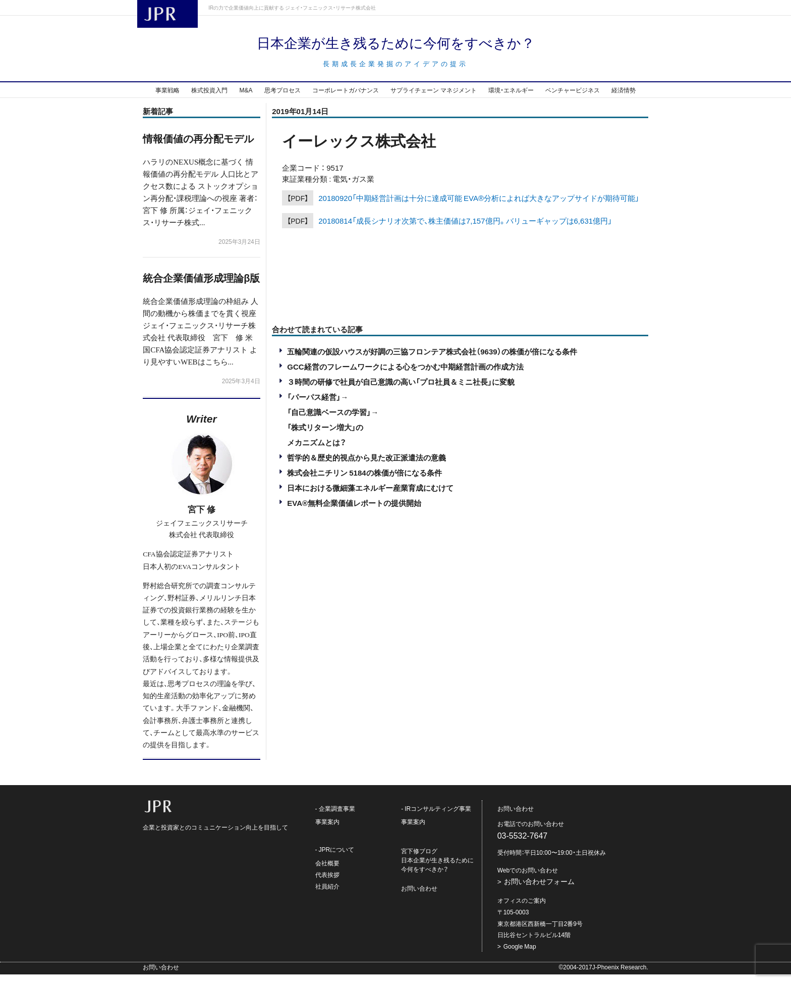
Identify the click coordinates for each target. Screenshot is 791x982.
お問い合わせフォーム (539, 889)
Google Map (519, 953)
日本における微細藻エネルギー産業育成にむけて (370, 495)
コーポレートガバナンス (345, 97)
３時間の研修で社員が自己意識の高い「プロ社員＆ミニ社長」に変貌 (401, 389)
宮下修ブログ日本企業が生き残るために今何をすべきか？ (437, 868)
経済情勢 (623, 97)
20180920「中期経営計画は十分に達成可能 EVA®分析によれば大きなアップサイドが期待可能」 (478, 205)
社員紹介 (327, 893)
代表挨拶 (327, 882)
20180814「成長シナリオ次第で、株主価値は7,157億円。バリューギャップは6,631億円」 (465, 228)
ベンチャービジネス (572, 97)
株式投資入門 (209, 97)
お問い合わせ (419, 896)
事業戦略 (167, 97)
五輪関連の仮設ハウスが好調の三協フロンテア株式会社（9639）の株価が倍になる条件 (432, 359)
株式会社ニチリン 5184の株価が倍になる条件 (364, 480)
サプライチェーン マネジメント (433, 97)
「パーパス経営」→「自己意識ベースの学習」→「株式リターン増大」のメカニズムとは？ (332, 427)
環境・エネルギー (511, 97)
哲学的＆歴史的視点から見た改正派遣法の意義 (366, 465)
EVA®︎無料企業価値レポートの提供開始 (354, 510)
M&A (245, 97)
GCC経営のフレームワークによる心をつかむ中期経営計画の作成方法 (405, 374)
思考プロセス (282, 97)
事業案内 (327, 829)
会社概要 (327, 870)
